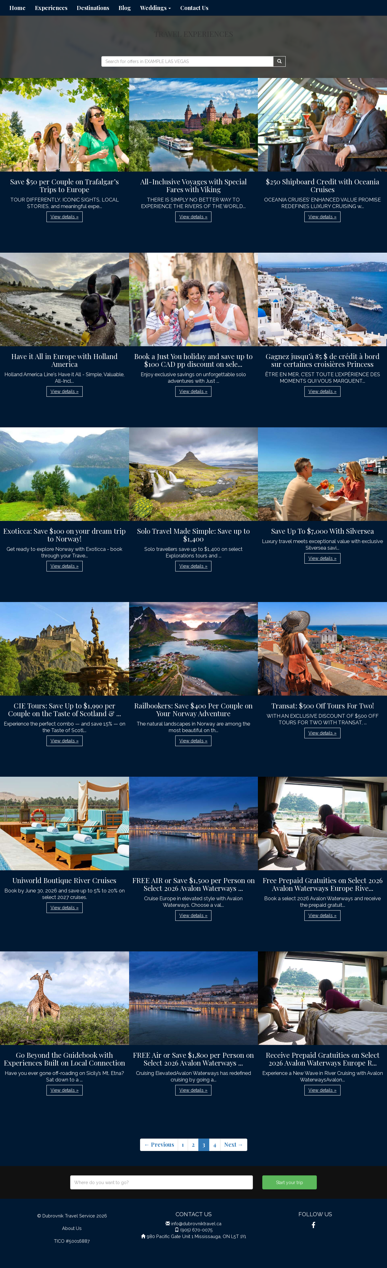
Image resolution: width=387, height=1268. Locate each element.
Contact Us (194, 8)
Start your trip (289, 1182)
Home (17, 8)
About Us (72, 1228)
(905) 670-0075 (196, 1229)
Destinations (93, 8)
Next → (233, 1144)
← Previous (159, 1144)
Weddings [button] (155, 8)
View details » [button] (65, 216)
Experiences (51, 8)
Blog (125, 8)
